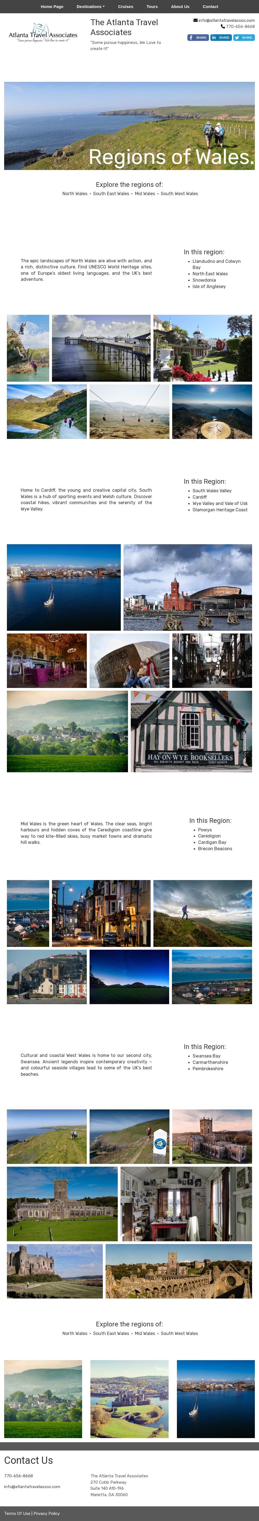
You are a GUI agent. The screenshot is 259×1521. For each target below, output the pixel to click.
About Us (180, 6)
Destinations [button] (89, 6)
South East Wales (111, 193)
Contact (210, 6)
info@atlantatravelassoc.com (227, 20)
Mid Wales (145, 193)
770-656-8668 (18, 1475)
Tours (152, 6)
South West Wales (179, 193)
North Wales (74, 193)
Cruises (125, 6)
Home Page (52, 6)
